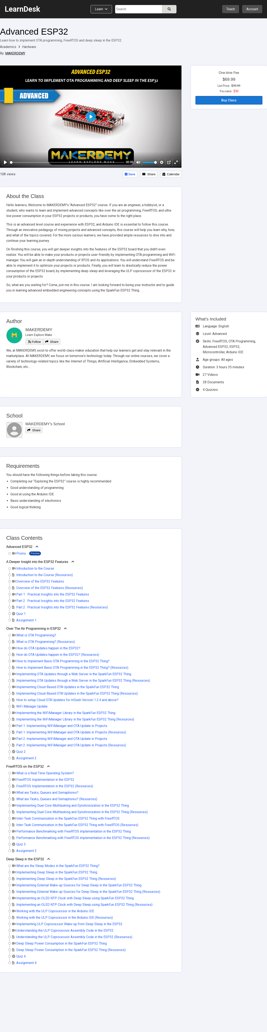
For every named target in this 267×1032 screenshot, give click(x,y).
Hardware (29, 47)
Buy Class (229, 100)
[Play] (5, 162)
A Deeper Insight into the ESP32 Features (37, 562)
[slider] (67, 162)
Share (148, 174)
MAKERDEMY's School (45, 424)
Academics (8, 47)
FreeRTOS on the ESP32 (25, 766)
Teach (230, 9)
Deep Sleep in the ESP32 (25, 859)
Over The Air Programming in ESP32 (33, 628)
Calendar (171, 174)
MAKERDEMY (15, 53)
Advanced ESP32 (34, 32)
